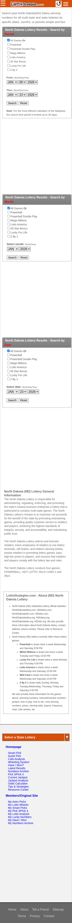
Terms (22, 916)
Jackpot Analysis (18, 780)
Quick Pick (14, 755)
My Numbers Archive (20, 823)
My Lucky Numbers (19, 817)
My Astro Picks (17, 801)
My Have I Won (17, 820)
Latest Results (16, 768)
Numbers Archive (18, 771)
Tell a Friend (40, 909)
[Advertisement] (35, 158)
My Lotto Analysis (18, 813)
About (24, 909)
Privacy (35, 916)
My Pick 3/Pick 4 (18, 810)
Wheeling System (18, 762)
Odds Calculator (18, 783)
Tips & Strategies (18, 786)
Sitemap (58, 909)
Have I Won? (16, 765)
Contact (49, 916)
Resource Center (18, 789)
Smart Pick (14, 752)
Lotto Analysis (16, 759)
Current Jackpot (17, 777)
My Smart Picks (17, 807)
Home (12, 909)
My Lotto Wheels (18, 804)
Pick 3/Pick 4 (16, 774)
